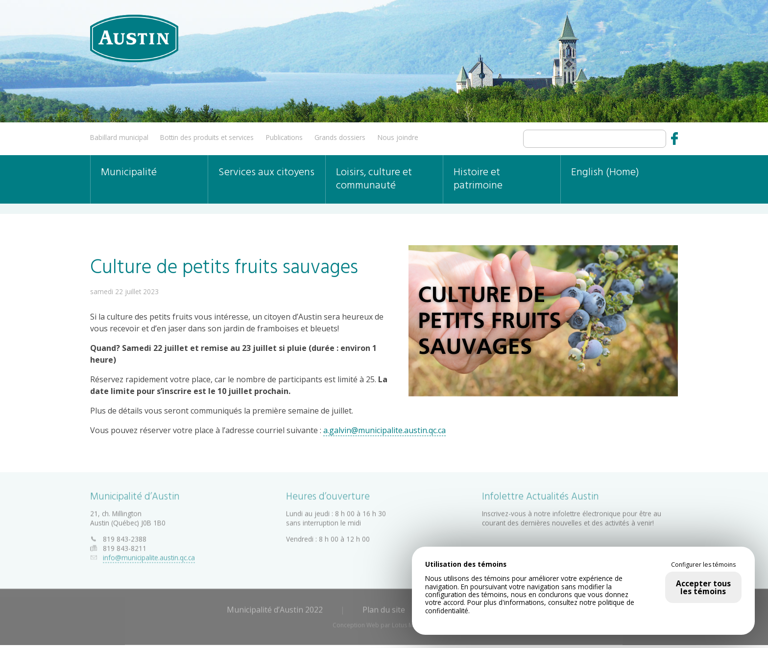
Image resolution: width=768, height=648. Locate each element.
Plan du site (383, 607)
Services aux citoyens (266, 172)
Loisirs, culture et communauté (374, 179)
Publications (284, 137)
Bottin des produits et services (207, 137)
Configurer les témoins (703, 565)
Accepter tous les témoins (703, 587)
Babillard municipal (119, 137)
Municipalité (129, 172)
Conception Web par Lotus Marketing (384, 623)
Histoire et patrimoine (478, 179)
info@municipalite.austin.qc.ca (149, 555)
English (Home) (605, 172)
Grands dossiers (339, 137)
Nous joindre (398, 137)
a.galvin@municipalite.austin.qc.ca (384, 430)
